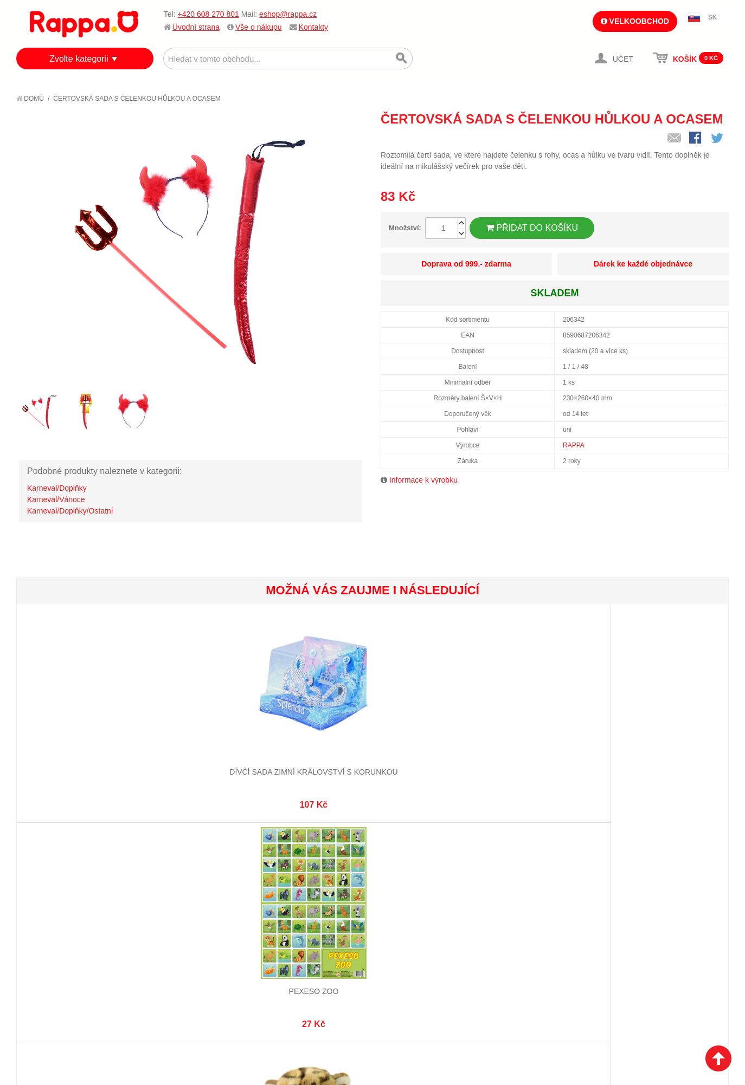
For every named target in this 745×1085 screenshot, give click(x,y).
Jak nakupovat (54, 901)
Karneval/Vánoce (56, 499)
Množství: (405, 228)
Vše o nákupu (258, 27)
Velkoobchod (635, 21)
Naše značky (51, 955)
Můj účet (278, 888)
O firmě (41, 888)
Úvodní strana (196, 27)
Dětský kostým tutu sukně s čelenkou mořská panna (431, 740)
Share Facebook (696, 139)
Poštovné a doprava (65, 928)
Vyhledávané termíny (184, 901)
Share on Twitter (718, 139)
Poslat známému (674, 139)
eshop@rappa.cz (288, 14)
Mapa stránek (170, 888)
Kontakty (313, 27)
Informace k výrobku (423, 480)
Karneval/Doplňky (57, 488)
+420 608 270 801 (208, 14)
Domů (30, 98)
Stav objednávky (293, 901)
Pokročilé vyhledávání (187, 915)
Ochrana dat (51, 942)
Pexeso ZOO (195, 729)
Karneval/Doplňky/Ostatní (70, 510)
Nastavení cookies (346, 1031)
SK (712, 17)
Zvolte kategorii (78, 58)
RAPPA (574, 445)
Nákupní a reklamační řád (74, 915)
